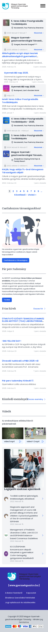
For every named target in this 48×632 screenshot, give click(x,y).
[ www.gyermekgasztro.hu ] (24, 585)
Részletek (38, 33)
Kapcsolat (31, 592)
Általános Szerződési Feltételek (20, 597)
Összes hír (38, 308)
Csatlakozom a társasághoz (16, 260)
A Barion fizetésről (13, 592)
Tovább (7, 300)
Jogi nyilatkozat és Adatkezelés (20, 602)
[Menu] (43, 6)
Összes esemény (35, 399)
